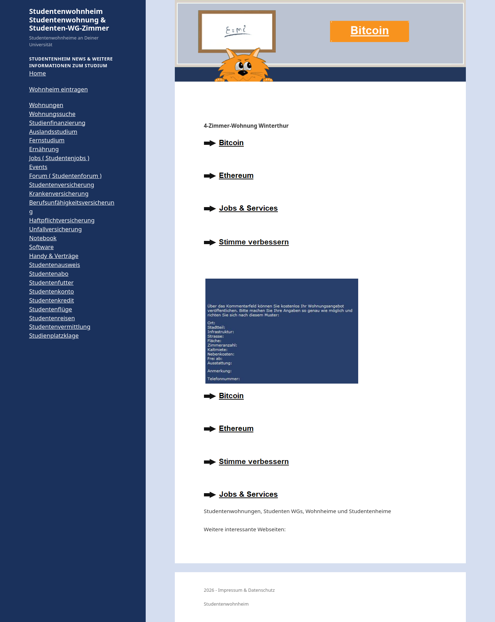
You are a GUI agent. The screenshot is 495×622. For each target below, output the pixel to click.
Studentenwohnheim (226, 604)
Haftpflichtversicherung (62, 220)
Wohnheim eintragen (58, 89)
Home (37, 73)
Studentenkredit (51, 300)
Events (38, 167)
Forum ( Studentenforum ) (65, 176)
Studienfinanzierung (57, 122)
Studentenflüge (50, 309)
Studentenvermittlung (60, 326)
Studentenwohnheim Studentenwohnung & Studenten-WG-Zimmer (69, 19)
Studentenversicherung (61, 184)
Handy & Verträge (54, 256)
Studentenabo (49, 273)
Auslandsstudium (53, 131)
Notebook (43, 238)
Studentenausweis (54, 264)
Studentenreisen (52, 318)
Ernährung (44, 149)
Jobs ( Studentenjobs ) (59, 158)
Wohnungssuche (52, 114)
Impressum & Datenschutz (246, 590)
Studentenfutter (51, 282)
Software (41, 247)
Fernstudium (47, 140)
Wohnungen (46, 105)
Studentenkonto (51, 291)
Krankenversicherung (58, 193)
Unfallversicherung (55, 229)
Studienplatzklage (54, 335)
